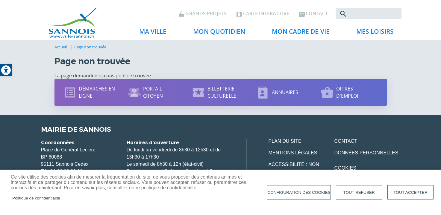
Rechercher (343, 14)
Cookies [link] (345, 168)
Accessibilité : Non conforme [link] (294, 168)
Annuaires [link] (285, 92)
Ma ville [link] (150, 33)
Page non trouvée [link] (90, 47)
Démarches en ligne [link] (97, 92)
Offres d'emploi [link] (347, 92)
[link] (6, 70)
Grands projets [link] (205, 14)
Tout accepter (410, 192)
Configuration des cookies (298, 192)
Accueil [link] (60, 47)
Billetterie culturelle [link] (221, 92)
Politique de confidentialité (36, 198)
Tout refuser (359, 192)
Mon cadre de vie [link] (298, 33)
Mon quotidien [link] (216, 33)
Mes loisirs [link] (372, 33)
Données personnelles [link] (366, 152)
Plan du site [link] (285, 141)
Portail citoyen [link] (153, 92)
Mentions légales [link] (293, 152)
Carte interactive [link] (266, 14)
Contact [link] (317, 14)
